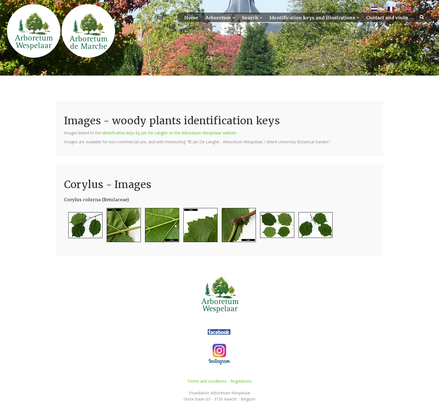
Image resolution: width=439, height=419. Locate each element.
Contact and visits (387, 17)
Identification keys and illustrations (312, 17)
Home (191, 17)
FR (398, 9)
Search (250, 17)
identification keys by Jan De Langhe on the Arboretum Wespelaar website (169, 132)
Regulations (241, 381)
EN (415, 9)
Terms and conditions (207, 381)
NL (381, 9)
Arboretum (218, 17)
